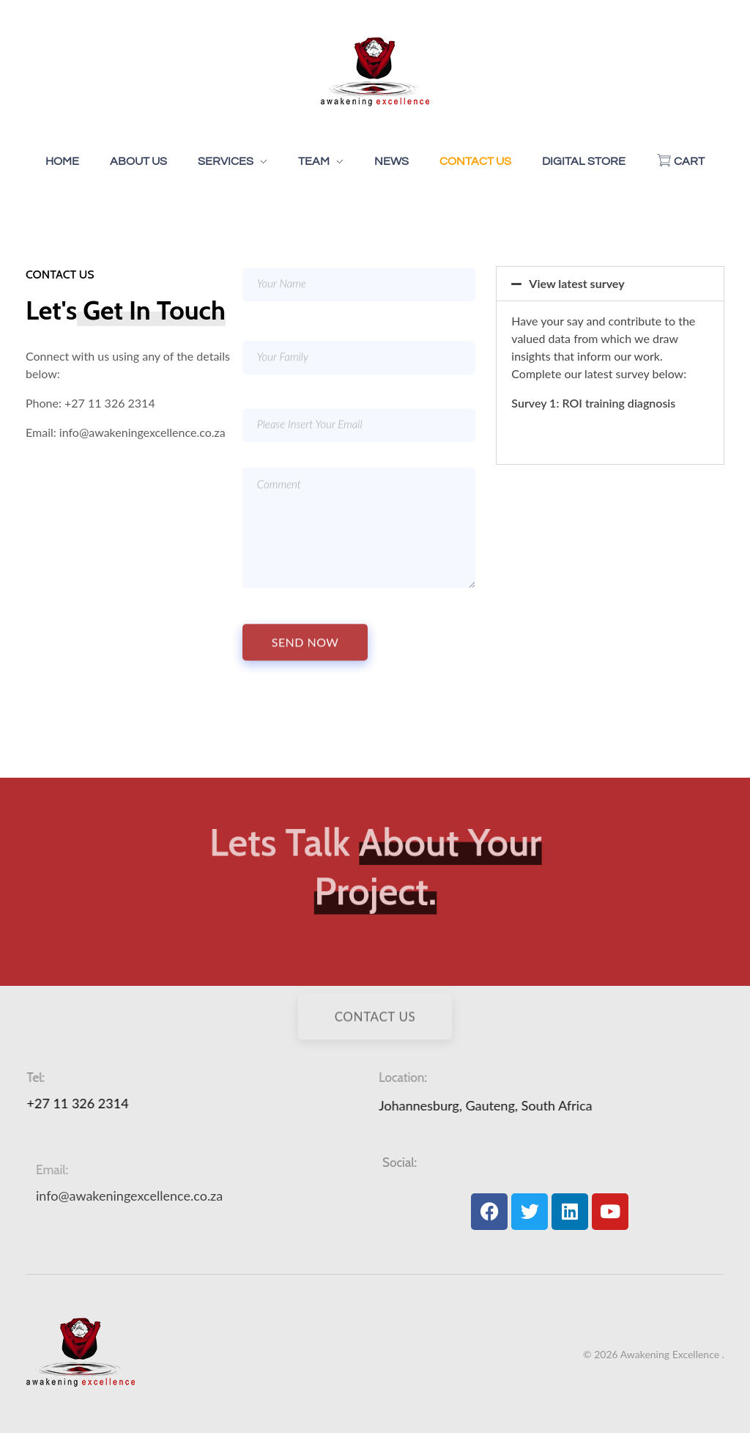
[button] (610, 284)
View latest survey (576, 283)
